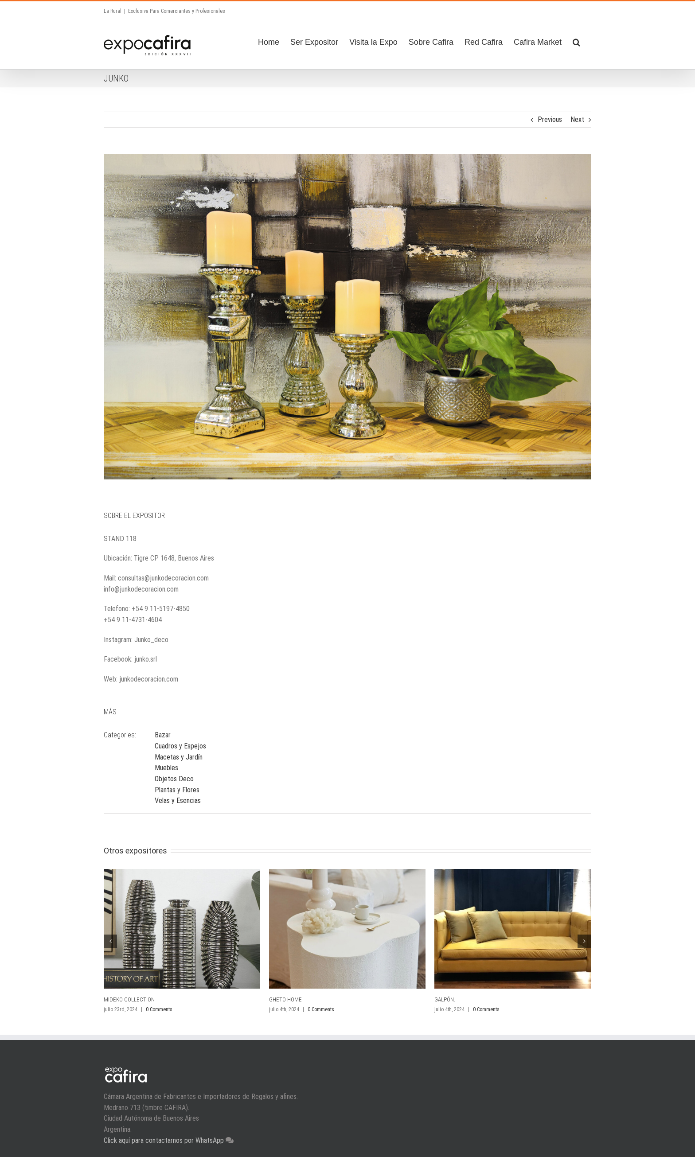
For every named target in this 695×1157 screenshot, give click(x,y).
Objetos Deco (174, 779)
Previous (550, 119)
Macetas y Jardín (179, 757)
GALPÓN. (444, 999)
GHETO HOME (285, 999)
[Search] (576, 40)
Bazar (163, 735)
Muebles (166, 768)
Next (577, 119)
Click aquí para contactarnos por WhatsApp (165, 1140)
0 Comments (159, 1009)
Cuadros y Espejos (180, 746)
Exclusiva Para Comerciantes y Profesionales (176, 11)
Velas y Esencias (178, 800)
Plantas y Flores (177, 790)
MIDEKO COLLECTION (129, 999)
